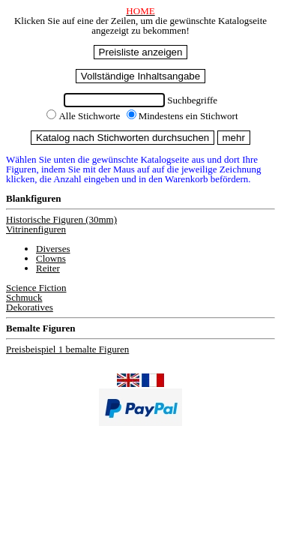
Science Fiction (36, 287)
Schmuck (24, 297)
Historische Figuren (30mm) (61, 219)
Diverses (53, 248)
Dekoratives (29, 307)
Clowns (51, 258)
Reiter (48, 268)
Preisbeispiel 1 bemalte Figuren (67, 349)
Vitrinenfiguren (36, 229)
